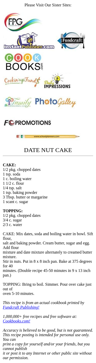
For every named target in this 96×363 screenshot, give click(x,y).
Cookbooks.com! (16, 321)
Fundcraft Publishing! (21, 307)
